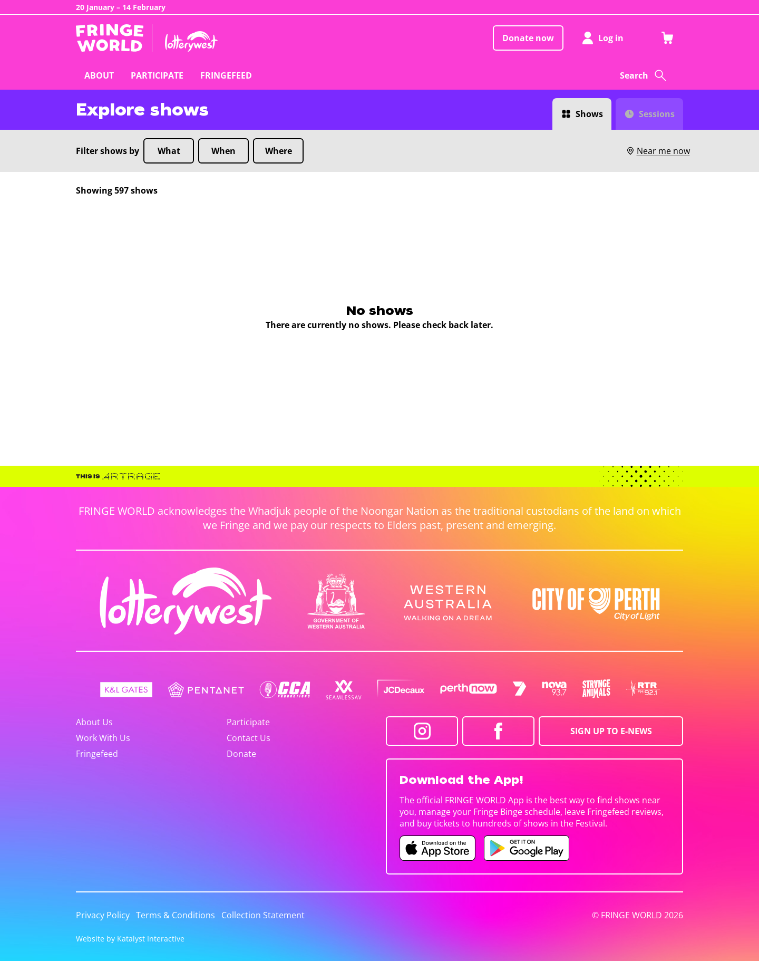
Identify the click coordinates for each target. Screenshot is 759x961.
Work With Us (103, 738)
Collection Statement (263, 915)
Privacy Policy (103, 915)
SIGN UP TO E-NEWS (611, 731)
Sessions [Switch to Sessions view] (657, 114)
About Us (94, 722)
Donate (241, 754)
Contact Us (248, 738)
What (169, 151)
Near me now (657, 151)
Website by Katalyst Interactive (130, 939)
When (223, 151)
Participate (248, 722)
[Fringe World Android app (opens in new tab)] (526, 848)
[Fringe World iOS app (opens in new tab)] (437, 848)
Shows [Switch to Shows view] (589, 114)
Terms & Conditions (175, 915)
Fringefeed (97, 754)
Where (278, 151)
